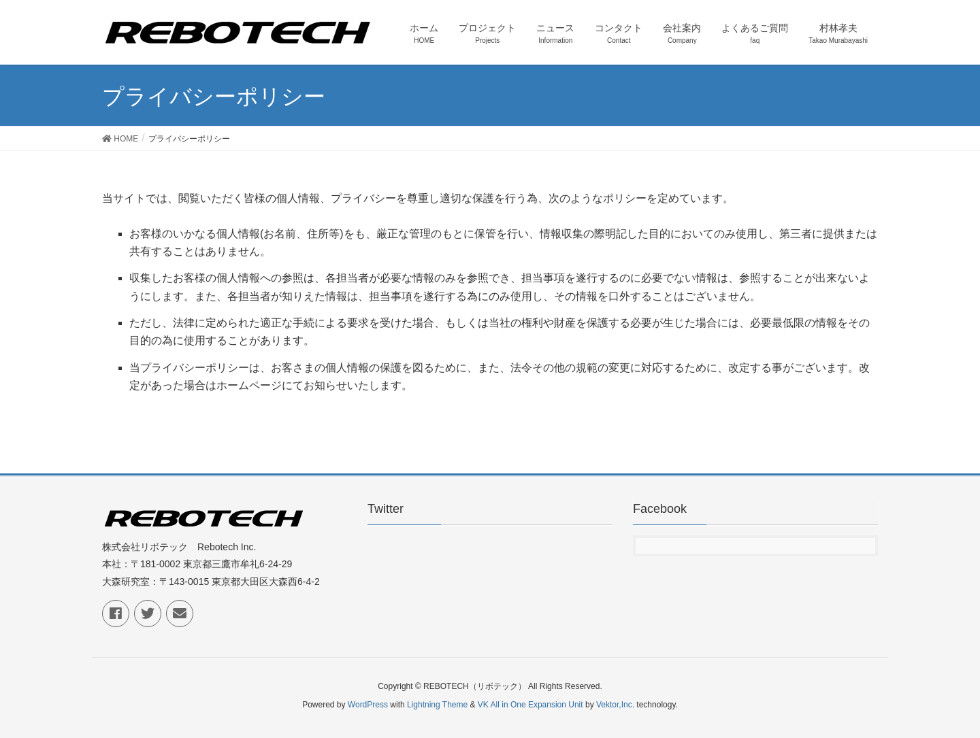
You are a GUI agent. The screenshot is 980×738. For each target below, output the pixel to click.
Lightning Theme (437, 704)
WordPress (368, 704)
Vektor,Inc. (615, 704)
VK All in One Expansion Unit (530, 704)
